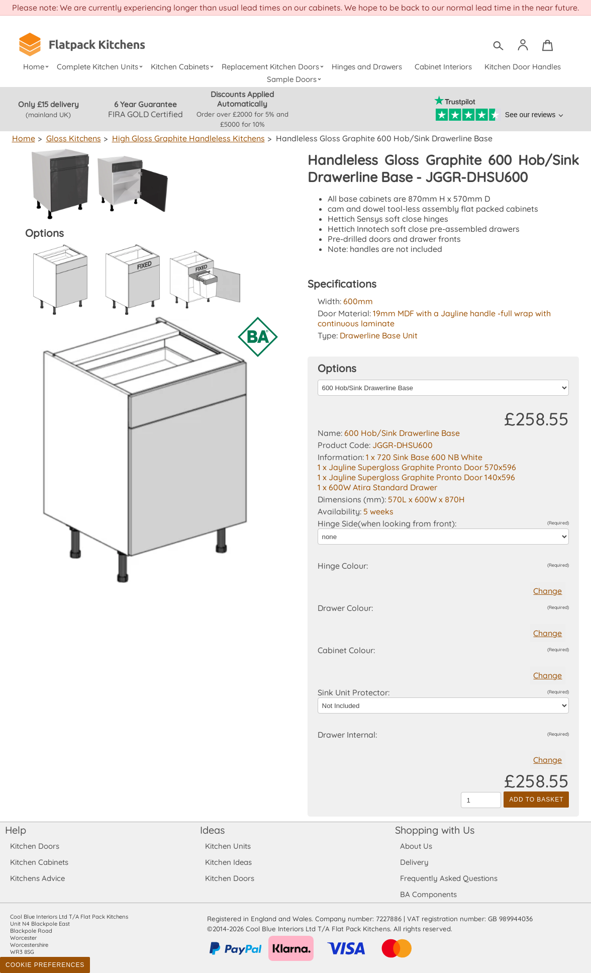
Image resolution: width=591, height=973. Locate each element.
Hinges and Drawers (367, 66)
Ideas (212, 830)
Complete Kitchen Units (101, 66)
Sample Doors (296, 79)
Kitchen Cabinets (183, 66)
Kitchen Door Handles (522, 66)
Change (547, 591)
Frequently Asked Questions (448, 878)
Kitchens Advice (37, 878)
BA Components (428, 894)
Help (15, 830)
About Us (416, 846)
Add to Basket (536, 799)
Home (37, 66)
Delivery (414, 862)
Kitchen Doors (34, 846)
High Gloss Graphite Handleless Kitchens (185, 138)
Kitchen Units (228, 846)
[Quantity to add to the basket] (481, 800)
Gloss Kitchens (72, 138)
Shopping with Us (435, 830)
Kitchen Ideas (228, 862)
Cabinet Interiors (443, 66)
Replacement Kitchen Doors (274, 66)
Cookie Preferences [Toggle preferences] (45, 964)
